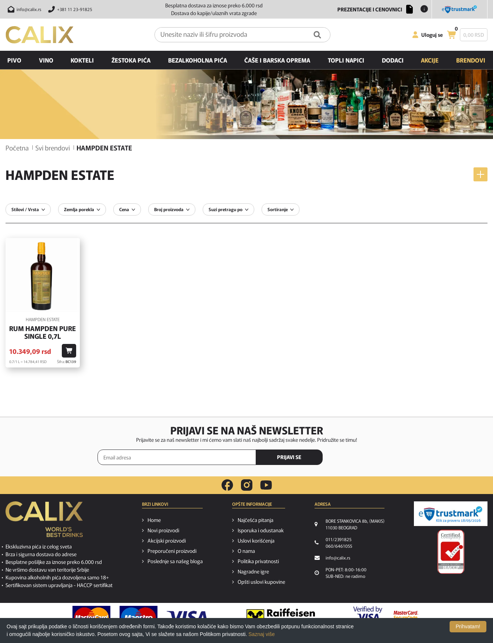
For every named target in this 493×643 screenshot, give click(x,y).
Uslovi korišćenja (256, 540)
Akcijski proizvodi (167, 540)
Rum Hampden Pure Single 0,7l (42, 332)
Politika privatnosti (258, 561)
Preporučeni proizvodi (172, 550)
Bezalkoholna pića (197, 60)
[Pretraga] (317, 35)
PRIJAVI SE (289, 457)
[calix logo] (44, 522)
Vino (46, 60)
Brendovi (470, 60)
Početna (17, 147)
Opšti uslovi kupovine (261, 581)
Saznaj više (261, 634)
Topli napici (346, 60)
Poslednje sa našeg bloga (175, 561)
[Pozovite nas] (69, 9)
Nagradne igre (253, 571)
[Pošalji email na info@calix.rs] (23, 9)
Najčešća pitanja (255, 519)
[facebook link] (227, 485)
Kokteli (82, 60)
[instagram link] (247, 485)
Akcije (430, 60)
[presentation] (364, 458)
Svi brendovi (52, 147)
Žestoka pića (130, 60)
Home (154, 519)
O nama (246, 550)
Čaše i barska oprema (277, 60)
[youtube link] (266, 485)
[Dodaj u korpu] (69, 351)
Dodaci (393, 60)
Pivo (14, 60)
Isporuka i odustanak (261, 530)
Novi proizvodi (163, 530)
